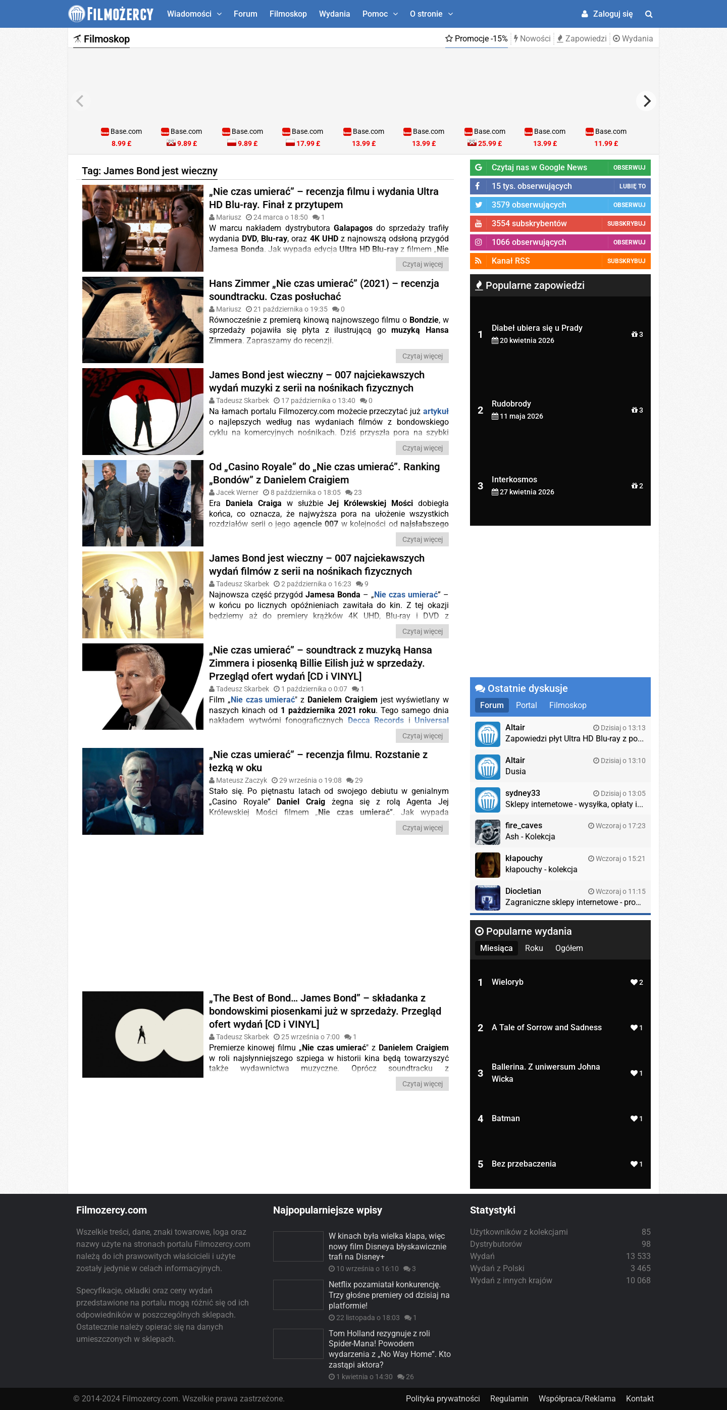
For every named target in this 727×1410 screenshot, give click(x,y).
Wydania (334, 14)
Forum (245, 14)
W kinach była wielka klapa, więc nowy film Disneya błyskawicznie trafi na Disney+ (387, 1246)
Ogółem (569, 948)
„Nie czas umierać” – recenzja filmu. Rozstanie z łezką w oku (318, 760)
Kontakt (640, 1398)
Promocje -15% (476, 38)
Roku (534, 948)
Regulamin (509, 1398)
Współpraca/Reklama (577, 1398)
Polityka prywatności (443, 1398)
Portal (526, 705)
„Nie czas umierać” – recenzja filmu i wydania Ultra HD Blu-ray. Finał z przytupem (324, 198)
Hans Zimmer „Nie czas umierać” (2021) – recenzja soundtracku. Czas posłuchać (324, 289)
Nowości (532, 38)
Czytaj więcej (422, 264)
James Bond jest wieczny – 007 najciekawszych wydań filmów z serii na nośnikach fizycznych (317, 564)
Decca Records (376, 720)
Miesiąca (496, 948)
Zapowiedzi (582, 38)
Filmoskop (288, 14)
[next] (646, 101)
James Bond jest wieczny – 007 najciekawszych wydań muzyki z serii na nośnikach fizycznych (317, 381)
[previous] (81, 101)
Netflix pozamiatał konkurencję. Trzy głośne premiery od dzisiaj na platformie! (389, 1295)
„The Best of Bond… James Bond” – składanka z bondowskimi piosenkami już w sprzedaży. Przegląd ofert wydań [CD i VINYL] (325, 1010)
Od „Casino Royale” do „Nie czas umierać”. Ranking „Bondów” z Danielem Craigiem (324, 472)
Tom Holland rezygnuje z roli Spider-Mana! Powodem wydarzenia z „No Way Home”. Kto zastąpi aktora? (390, 1349)
